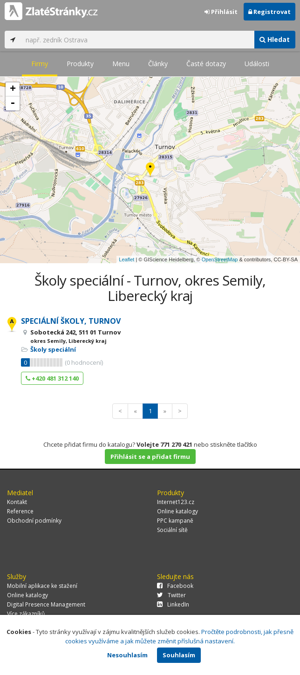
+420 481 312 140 (52, 378)
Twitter (171, 595)
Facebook (175, 586)
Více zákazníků (26, 614)
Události (257, 63)
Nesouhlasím (127, 655)
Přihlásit (221, 11)
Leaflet (126, 259)
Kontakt (17, 502)
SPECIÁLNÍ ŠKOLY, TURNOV (71, 321)
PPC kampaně (175, 521)
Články (158, 63)
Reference (20, 511)
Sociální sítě (172, 530)
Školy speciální (53, 349)
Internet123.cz (175, 502)
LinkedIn (173, 604)
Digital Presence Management (46, 604)
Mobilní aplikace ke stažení (42, 586)
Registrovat (269, 11)
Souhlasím (179, 655)
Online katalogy (177, 511)
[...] (137, 39)
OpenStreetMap (220, 259)
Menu (121, 63)
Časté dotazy (206, 63)
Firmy (39, 63)
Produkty (80, 63)
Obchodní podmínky (34, 521)
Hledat (274, 39)
